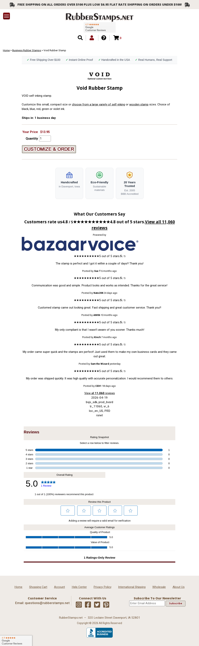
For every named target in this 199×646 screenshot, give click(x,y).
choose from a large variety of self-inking (98, 104)
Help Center (79, 587)
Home (6, 50)
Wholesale (159, 587)
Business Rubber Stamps (26, 50)
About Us (179, 587)
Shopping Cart (38, 587)
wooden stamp (138, 104)
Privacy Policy (102, 587)
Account (59, 587)
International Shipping (132, 587)
